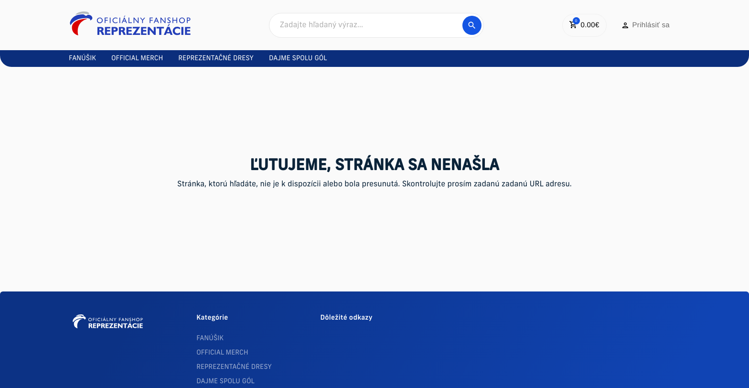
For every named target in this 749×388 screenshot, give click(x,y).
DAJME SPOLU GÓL (225, 381)
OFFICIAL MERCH (222, 352)
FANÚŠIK (210, 338)
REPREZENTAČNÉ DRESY (234, 367)
